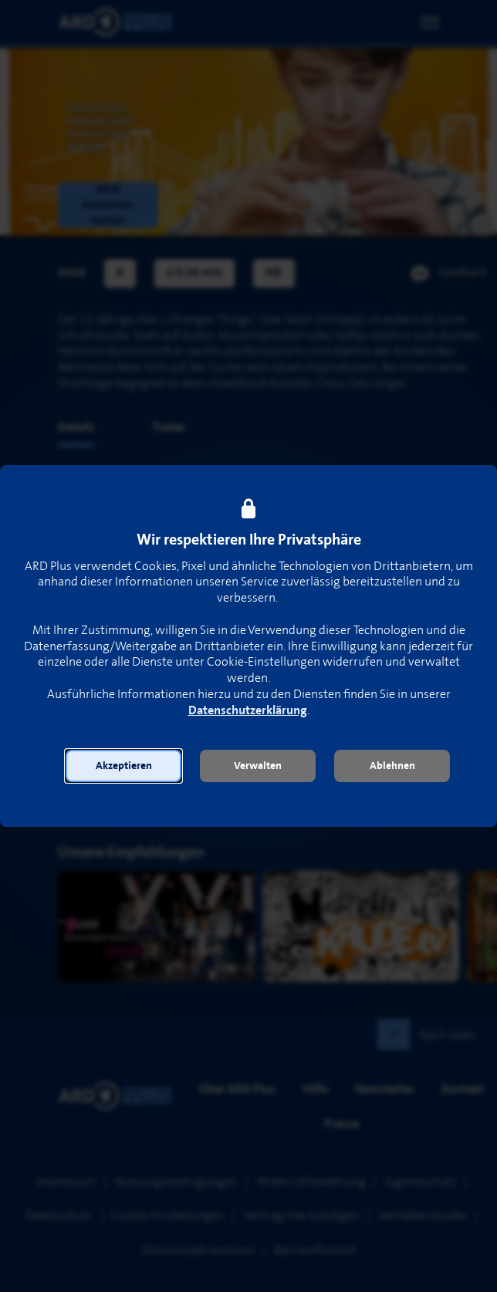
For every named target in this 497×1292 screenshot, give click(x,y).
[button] (123, 766)
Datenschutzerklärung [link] (247, 710)
